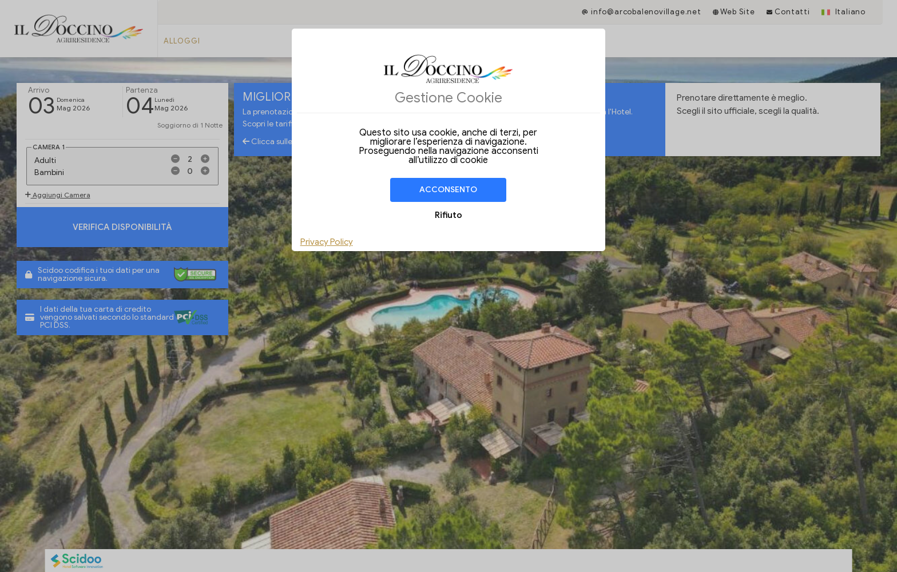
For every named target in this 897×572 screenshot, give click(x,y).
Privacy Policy (326, 242)
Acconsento (448, 189)
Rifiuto (448, 215)
